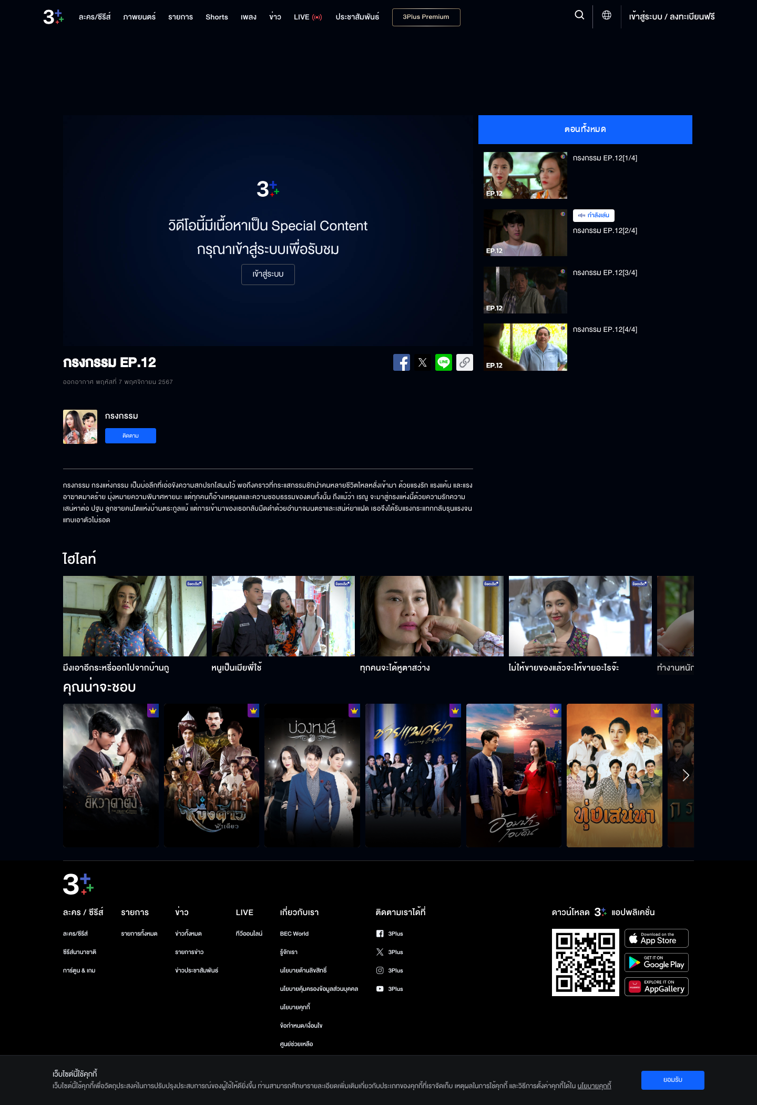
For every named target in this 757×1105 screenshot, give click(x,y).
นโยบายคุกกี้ (295, 1007)
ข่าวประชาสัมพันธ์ (196, 971)
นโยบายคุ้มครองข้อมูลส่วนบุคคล (319, 989)
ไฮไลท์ (79, 560)
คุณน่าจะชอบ (99, 687)
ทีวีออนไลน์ (249, 934)
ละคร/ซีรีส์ (75, 934)
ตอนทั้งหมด (585, 129)
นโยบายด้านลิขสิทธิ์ (303, 971)
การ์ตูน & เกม (79, 971)
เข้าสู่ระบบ (267, 274)
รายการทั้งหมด (139, 934)
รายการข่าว (189, 952)
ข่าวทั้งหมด (188, 934)
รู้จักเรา (289, 952)
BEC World (294, 934)
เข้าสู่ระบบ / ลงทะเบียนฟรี (672, 17)
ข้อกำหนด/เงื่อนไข (301, 1026)
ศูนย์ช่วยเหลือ (296, 1044)
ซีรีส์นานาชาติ (79, 952)
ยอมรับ (672, 1079)
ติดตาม (130, 435)
